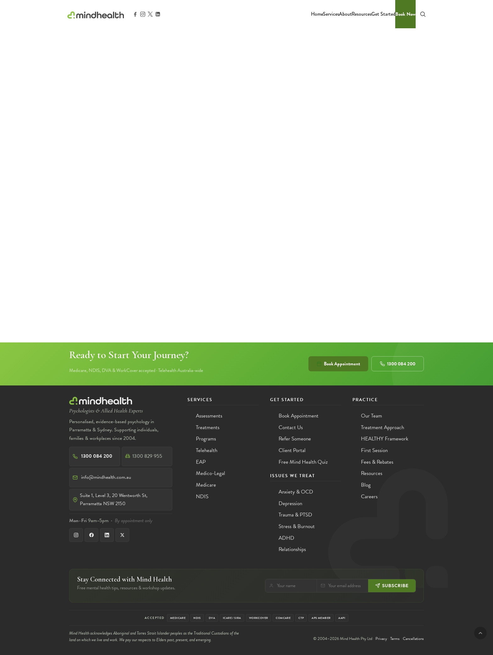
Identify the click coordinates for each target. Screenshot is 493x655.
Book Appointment (338, 363)
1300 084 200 (397, 363)
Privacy (381, 639)
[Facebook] (91, 535)
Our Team (371, 416)
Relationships (292, 549)
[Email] (346, 586)
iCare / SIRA (232, 618)
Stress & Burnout (297, 526)
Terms (395, 639)
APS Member (321, 618)
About (345, 14)
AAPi (341, 618)
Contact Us (291, 427)
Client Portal (292, 450)
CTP (301, 618)
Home (317, 14)
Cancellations (413, 639)
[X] (122, 535)
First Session (374, 450)
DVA (212, 618)
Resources (362, 14)
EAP (201, 462)
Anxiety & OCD (296, 492)
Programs (206, 439)
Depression (290, 503)
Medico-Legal (210, 473)
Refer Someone (295, 439)
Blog (366, 485)
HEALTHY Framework (384, 439)
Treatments (207, 427)
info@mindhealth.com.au (106, 477)
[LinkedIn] (107, 535)
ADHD (286, 538)
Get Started (383, 14)
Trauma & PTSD (295, 515)
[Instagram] (76, 535)
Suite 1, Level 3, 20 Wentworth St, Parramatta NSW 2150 (113, 499)
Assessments (209, 416)
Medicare (206, 485)
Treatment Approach (382, 427)
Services (331, 14)
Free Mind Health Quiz (303, 462)
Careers (369, 496)
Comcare (283, 618)
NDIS (202, 496)
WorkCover (258, 618)
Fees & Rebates (377, 462)
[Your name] (295, 586)
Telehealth (206, 450)
